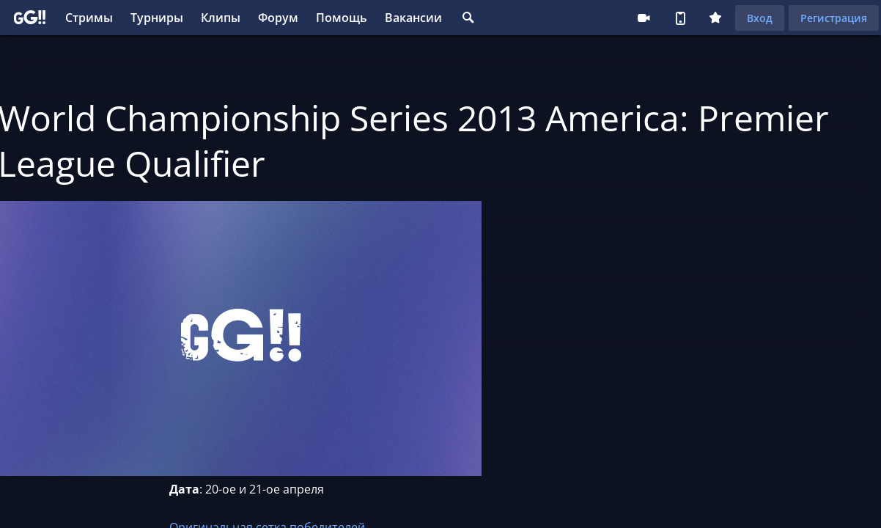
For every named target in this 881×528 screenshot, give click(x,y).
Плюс (715, 17)
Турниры (156, 18)
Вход (760, 18)
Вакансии (413, 18)
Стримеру (643, 18)
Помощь (341, 18)
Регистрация (833, 18)
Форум (278, 18)
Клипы (220, 18)
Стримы (89, 18)
